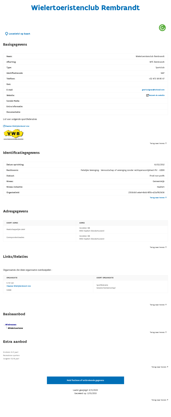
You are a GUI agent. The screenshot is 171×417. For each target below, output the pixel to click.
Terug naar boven (158, 143)
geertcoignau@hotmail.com (153, 90)
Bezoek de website (156, 95)
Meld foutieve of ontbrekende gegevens (85, 380)
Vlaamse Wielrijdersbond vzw (16, 126)
